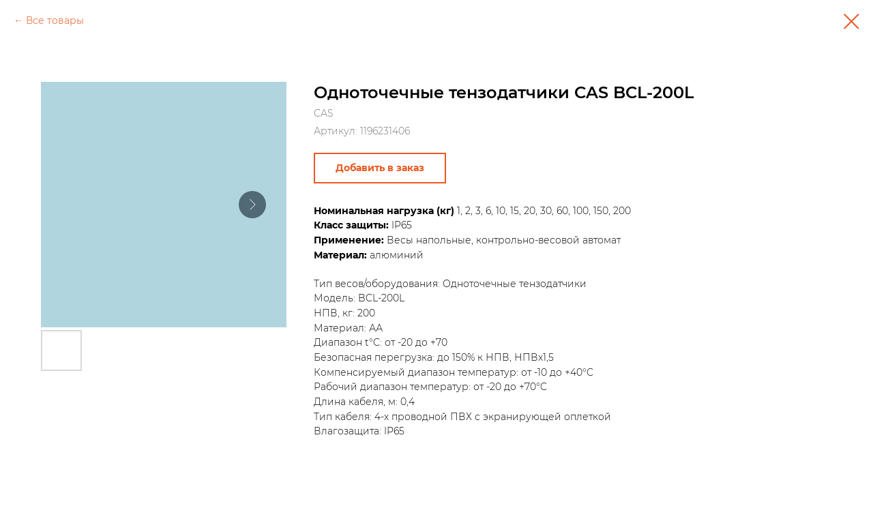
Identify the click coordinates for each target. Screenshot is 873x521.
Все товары (55, 20)
